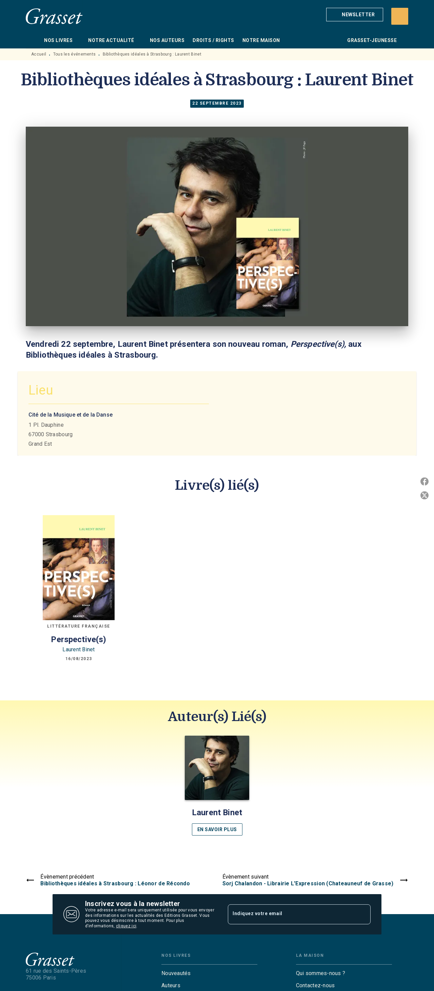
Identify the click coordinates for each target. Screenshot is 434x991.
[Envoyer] (362, 914)
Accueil (38, 54)
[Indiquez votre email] (291, 914)
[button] (354, 14)
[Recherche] (399, 16)
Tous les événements (74, 54)
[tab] (33, 40)
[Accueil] (54, 16)
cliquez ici (126, 926)
